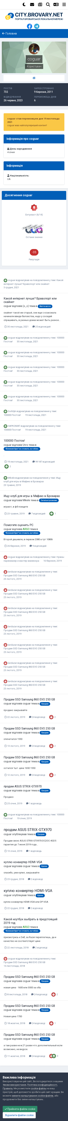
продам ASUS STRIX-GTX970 (23, 786)
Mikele (11, 477)
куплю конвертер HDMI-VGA (23, 862)
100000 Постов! (12, 415)
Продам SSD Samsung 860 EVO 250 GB (24, 575)
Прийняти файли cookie (20, 1109)
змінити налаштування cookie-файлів (32, 1095)
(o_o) (26, 306)
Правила (8, 1088)
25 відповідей (41, 326)
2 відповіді (35, 879)
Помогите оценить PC (18, 525)
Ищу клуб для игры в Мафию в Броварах (32, 496)
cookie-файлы (38, 1088)
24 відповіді (37, 717)
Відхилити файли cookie (19, 1115)
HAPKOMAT (14, 426)
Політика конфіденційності (42, 1084)
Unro (25, 444)
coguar (11, 280)
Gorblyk (12, 411)
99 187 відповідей (43, 461)
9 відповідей (38, 546)
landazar (12, 571)
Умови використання (14, 1084)
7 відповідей (36, 513)
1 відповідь (34, 803)
